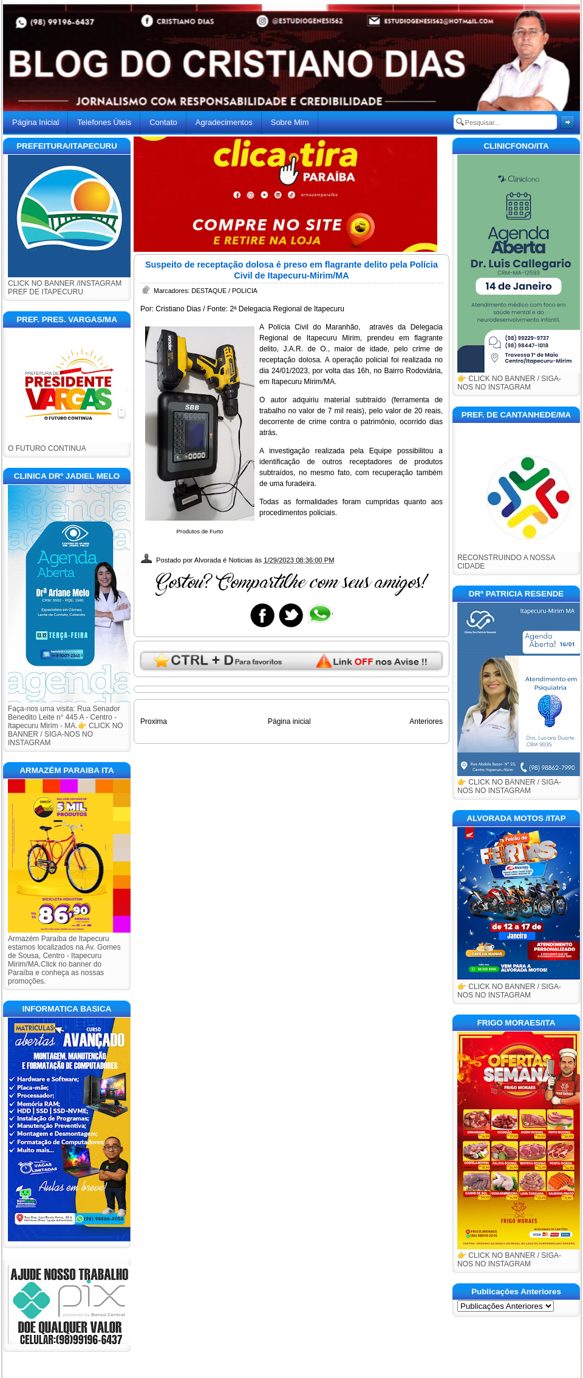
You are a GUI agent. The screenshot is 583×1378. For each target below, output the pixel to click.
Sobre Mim (290, 122)
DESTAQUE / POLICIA (224, 290)
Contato (163, 122)
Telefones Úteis (104, 122)
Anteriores (426, 721)
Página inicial (289, 721)
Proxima (153, 721)
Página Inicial (35, 122)
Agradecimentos (224, 122)
